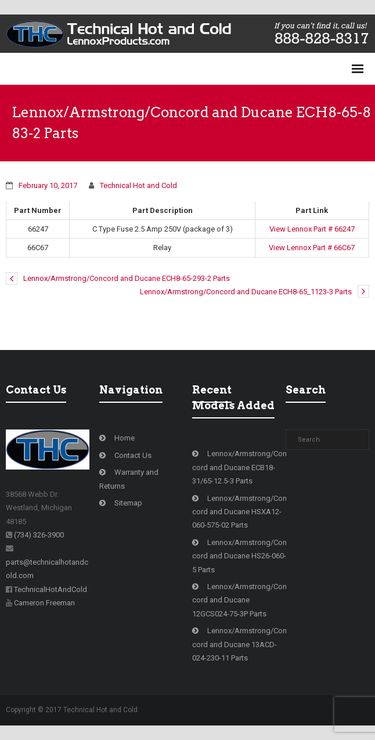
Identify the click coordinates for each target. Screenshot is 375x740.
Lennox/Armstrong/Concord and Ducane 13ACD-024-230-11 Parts (239, 644)
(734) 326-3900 (39, 534)
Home (124, 438)
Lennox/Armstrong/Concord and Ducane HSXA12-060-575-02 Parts (239, 512)
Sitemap (128, 503)
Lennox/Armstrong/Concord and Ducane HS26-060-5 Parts (239, 556)
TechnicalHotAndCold (50, 589)
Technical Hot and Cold (138, 185)
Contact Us (133, 455)
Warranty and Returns (128, 479)
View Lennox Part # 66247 (312, 229)
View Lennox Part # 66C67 (312, 247)
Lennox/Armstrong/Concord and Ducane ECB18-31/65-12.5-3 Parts (239, 467)
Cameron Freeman (44, 602)
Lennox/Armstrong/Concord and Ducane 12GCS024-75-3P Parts (239, 600)
